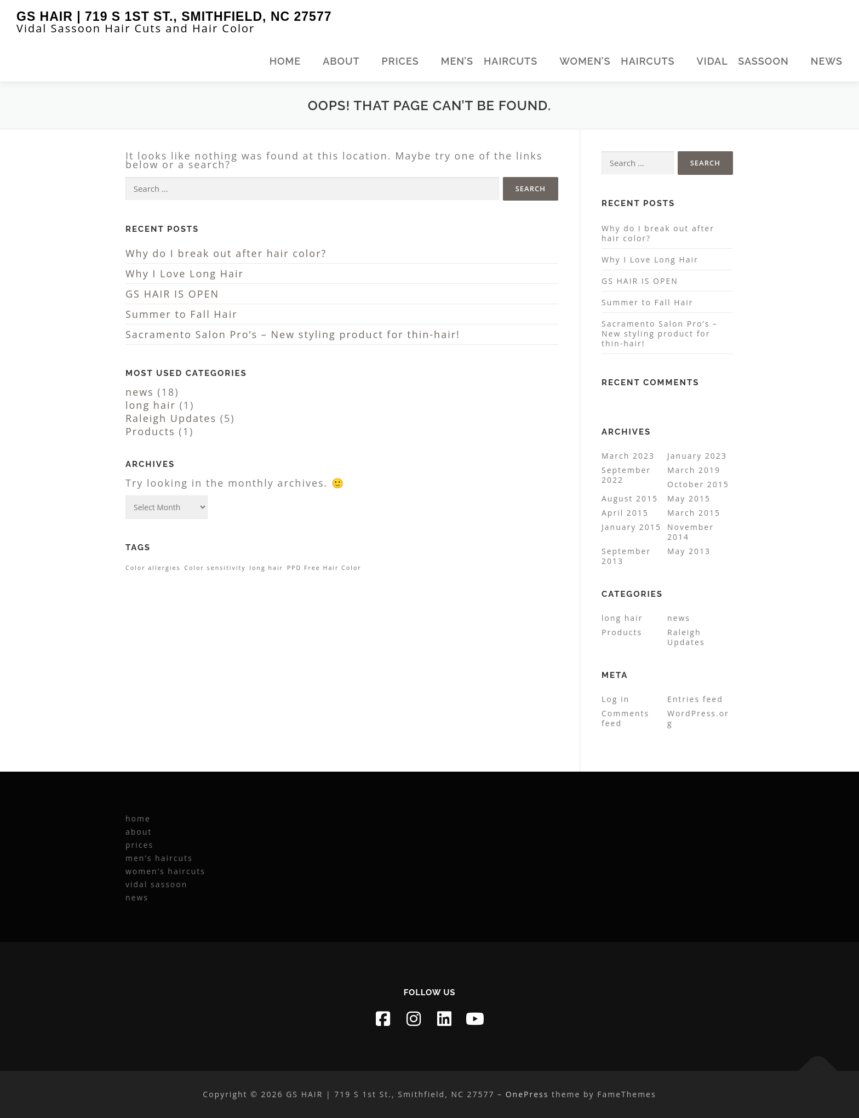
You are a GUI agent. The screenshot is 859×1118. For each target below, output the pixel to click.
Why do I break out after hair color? (226, 253)
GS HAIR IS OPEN (172, 293)
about (341, 61)
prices (400, 61)
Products (150, 431)
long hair (150, 405)
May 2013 (689, 551)
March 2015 (693, 512)
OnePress (527, 1094)
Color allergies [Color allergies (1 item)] (153, 568)
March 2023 (628, 455)
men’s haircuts (489, 61)
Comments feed (625, 718)
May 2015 (689, 498)
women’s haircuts (616, 61)
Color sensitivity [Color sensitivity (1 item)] (214, 568)
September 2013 (626, 556)
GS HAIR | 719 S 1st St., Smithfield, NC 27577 (173, 16)
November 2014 (690, 532)
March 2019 (693, 470)
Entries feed (695, 699)
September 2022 (626, 475)
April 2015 (625, 512)
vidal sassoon (743, 61)
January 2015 (631, 527)
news (827, 61)
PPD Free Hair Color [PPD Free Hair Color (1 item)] (324, 568)
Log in (615, 699)
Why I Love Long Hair (184, 273)
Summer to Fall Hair (181, 314)
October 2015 (698, 484)
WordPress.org (698, 718)
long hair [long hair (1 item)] (266, 568)
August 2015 (630, 498)
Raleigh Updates (170, 418)
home (285, 61)
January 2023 (697, 455)
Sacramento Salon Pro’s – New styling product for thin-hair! (292, 334)
